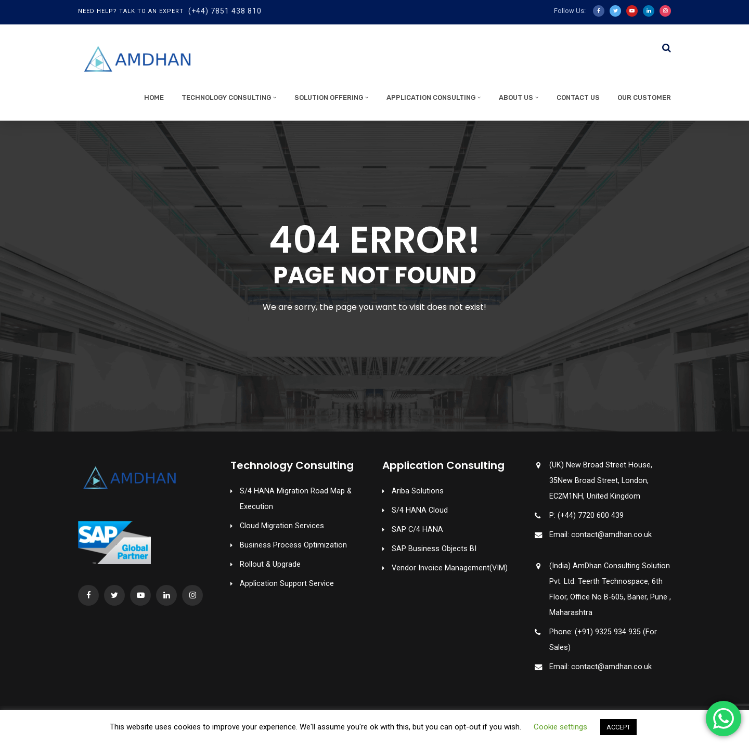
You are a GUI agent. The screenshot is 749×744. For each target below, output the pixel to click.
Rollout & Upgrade (270, 564)
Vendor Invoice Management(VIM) (450, 568)
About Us (516, 97)
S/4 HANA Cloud (420, 510)
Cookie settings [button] (560, 727)
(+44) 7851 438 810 (225, 11)
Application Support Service (287, 583)
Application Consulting (430, 97)
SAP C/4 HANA (417, 529)
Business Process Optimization (293, 545)
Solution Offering (328, 97)
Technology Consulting (226, 97)
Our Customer (644, 97)
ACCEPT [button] (618, 727)
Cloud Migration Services (282, 525)
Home (154, 97)
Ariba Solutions (418, 491)
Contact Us (578, 97)
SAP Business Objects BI (434, 548)
